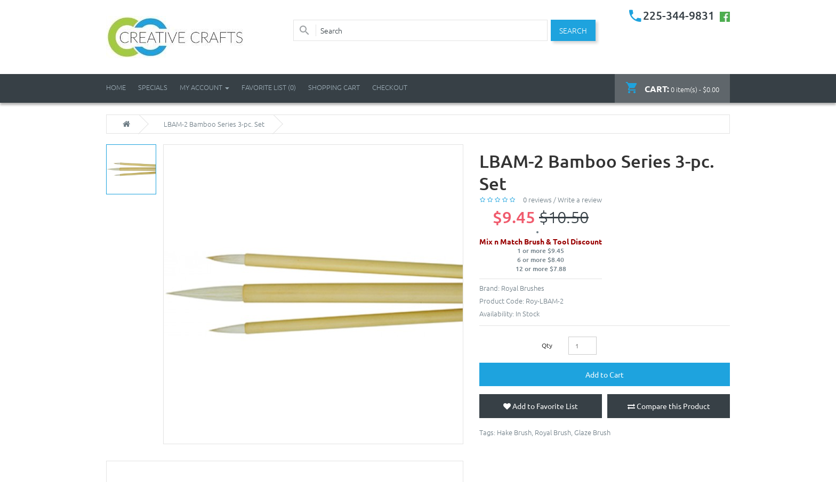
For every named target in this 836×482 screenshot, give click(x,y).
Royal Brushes (522, 288)
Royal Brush (553, 432)
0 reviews (537, 199)
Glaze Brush (592, 432)
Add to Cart (604, 374)
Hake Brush (514, 432)
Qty (547, 345)
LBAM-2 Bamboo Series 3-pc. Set (214, 124)
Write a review (580, 199)
